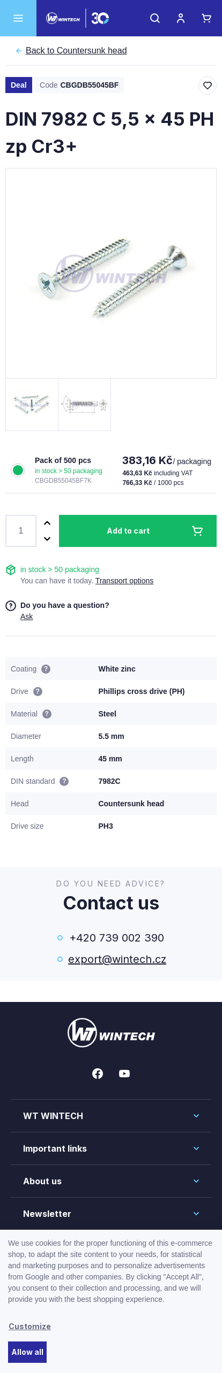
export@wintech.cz (116, 959)
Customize (30, 1326)
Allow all (27, 1351)
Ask (26, 616)
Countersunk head (76, 50)
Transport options (124, 580)
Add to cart (128, 530)
